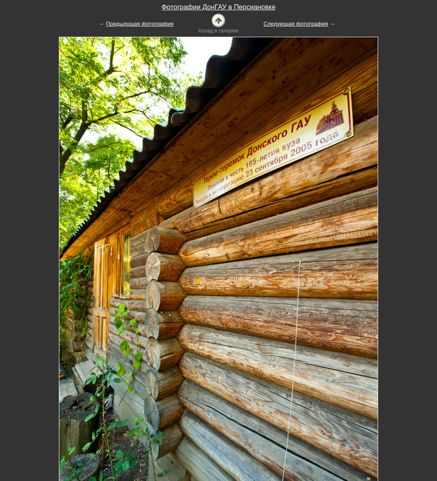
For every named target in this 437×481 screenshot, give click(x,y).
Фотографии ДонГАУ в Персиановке (218, 7)
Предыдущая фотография (140, 24)
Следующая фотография (295, 24)
